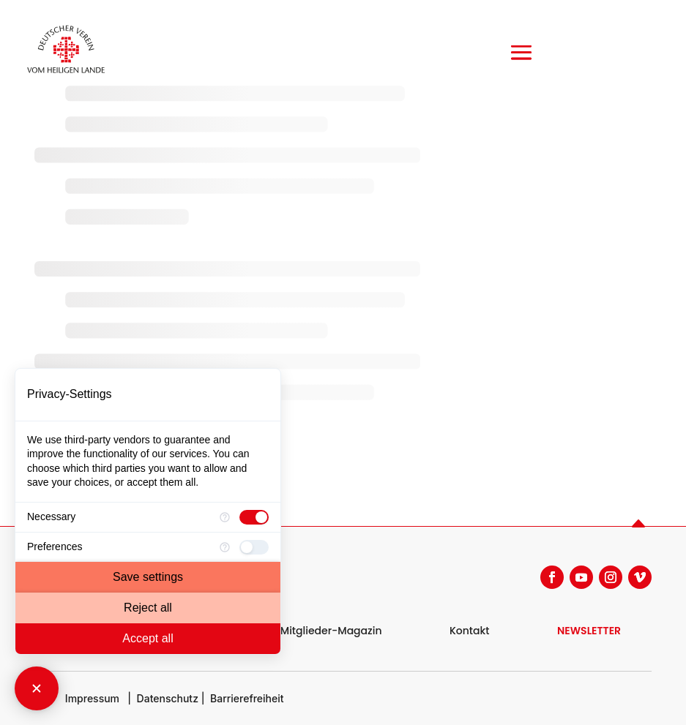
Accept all (147, 638)
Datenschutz (167, 698)
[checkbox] (254, 517)
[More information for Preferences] (225, 547)
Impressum (92, 698)
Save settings (148, 577)
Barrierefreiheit (247, 698)
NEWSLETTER (589, 630)
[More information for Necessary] (225, 517)
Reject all (148, 607)
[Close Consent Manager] (37, 688)
